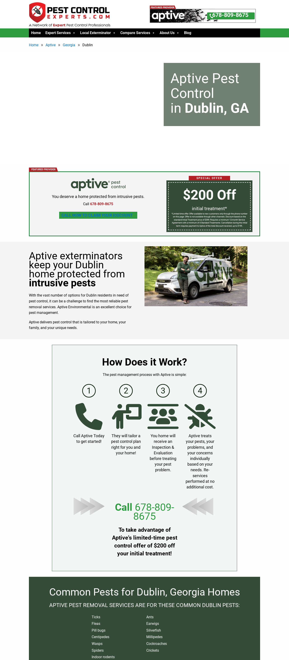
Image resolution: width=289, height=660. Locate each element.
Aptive (51, 45)
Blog (187, 33)
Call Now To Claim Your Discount (97, 215)
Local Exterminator (98, 32)
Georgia (69, 45)
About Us (169, 32)
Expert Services (60, 32)
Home (36, 33)
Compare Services (137, 32)
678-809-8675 (153, 511)
